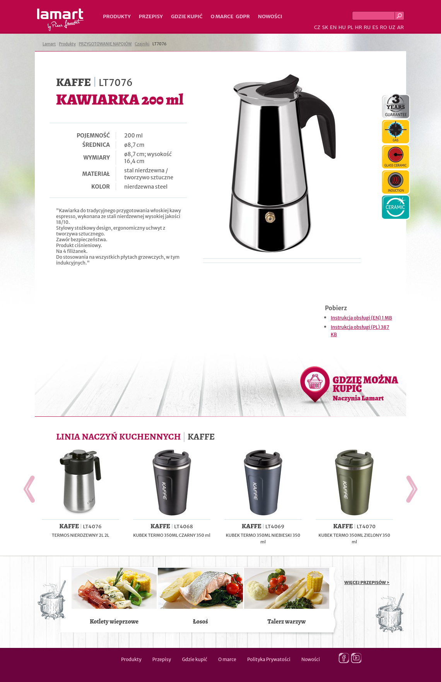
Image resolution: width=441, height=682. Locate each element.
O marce (221, 16)
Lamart (60, 20)
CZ (317, 27)
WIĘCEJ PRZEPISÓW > (367, 582)
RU (367, 27)
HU (342, 27)
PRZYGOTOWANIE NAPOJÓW (105, 43)
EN (333, 27)
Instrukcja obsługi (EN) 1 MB (361, 318)
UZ (392, 27)
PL (350, 27)
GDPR (243, 16)
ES (375, 27)
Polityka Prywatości (269, 659)
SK (325, 27)
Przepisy (151, 16)
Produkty (117, 16)
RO (383, 27)
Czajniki (142, 43)
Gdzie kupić (187, 16)
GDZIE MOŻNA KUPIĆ (365, 388)
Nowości (270, 16)
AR (400, 27)
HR (358, 27)
